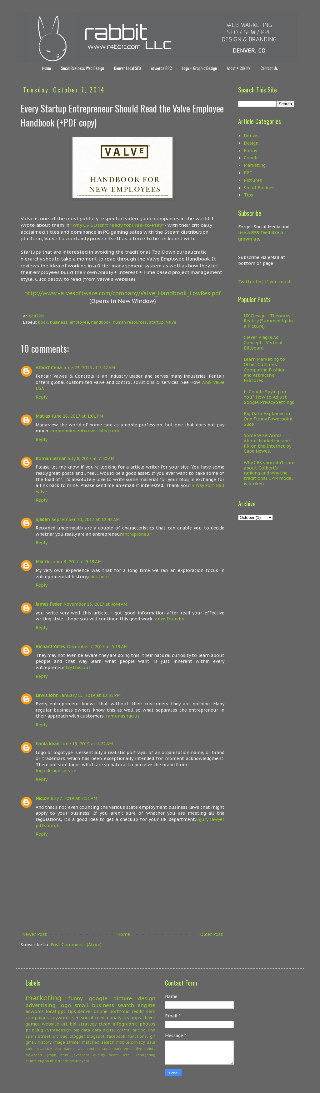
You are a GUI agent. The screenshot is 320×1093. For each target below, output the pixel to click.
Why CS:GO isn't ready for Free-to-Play (117, 225)
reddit (138, 1011)
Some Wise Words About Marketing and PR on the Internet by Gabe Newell (267, 443)
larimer (73, 1042)
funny (75, 998)
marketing (44, 997)
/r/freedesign (58, 1029)
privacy (138, 1042)
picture (122, 998)
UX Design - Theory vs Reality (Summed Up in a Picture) (268, 321)
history (45, 1042)
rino (151, 1029)
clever (148, 1018)
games (33, 1024)
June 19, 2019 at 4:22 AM (87, 744)
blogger (77, 1036)
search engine (136, 1005)
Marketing (255, 165)
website (50, 1024)
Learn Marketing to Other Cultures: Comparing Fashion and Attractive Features (265, 369)
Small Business (260, 188)
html (64, 1055)
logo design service (56, 770)
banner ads (74, 1048)
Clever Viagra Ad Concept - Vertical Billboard (263, 343)
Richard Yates (50, 646)
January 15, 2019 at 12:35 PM (90, 695)
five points (145, 1048)
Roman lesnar (51, 458)
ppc (62, 1011)
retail (127, 1055)
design (146, 998)
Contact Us (269, 68)
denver (85, 1011)
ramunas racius (123, 716)
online (101, 1011)
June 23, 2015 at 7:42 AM (89, 367)
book (43, 322)
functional (138, 1036)
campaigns (37, 1018)
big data (81, 1029)
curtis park (111, 1048)
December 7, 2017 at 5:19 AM (97, 646)
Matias (43, 416)
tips (72, 1011)
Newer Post (34, 934)
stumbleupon (37, 1061)
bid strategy (83, 1024)
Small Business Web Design (82, 68)
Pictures (253, 180)
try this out (78, 667)
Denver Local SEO (127, 68)
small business (94, 1005)
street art (48, 1036)
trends (63, 1061)
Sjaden (43, 519)
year (85, 1061)
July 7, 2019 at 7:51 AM (74, 798)
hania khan (47, 744)
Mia (39, 561)
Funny (250, 150)
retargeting (145, 1055)
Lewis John (47, 695)
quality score (106, 1055)
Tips (248, 195)
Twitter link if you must (264, 282)
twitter (75, 1061)
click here (98, 576)
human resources (130, 322)
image (59, 1042)
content (93, 1048)
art (64, 1024)
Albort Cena (49, 367)
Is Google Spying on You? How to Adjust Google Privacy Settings (269, 397)
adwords (35, 1011)
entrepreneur (136, 534)
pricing (139, 1029)
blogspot (96, 1036)
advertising (41, 1005)
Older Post (211, 934)
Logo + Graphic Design (199, 68)
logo (65, 1005)
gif (152, 1036)
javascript (80, 1055)
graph (51, 1055)
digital (109, 1029)
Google (251, 158)
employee (79, 322)
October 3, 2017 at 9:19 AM (73, 561)
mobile (122, 1042)
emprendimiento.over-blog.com (84, 431)
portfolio (119, 1011)
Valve (171, 322)
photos (147, 1024)
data (96, 1029)
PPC (248, 173)
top (57, 1048)
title (53, 1061)
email (129, 1048)
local (51, 1011)
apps (136, 1018)
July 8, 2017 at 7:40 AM (91, 458)
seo (76, 1018)
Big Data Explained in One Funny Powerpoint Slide (268, 419)
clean (104, 1024)
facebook (116, 1036)
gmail (31, 1042)
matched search (98, 1042)
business (59, 322)
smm (30, 1048)
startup (156, 322)
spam (31, 1036)
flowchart (34, 1055)
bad (64, 1036)
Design (251, 143)
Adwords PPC (161, 68)
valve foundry (169, 619)
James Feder (49, 604)
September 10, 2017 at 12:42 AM (86, 519)
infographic (125, 1024)
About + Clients (239, 68)
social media (94, 1018)
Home (46, 68)
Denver (251, 135)
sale (151, 1042)
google (98, 998)
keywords (60, 1018)
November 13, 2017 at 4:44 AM (95, 604)
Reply (42, 397)
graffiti (124, 1029)
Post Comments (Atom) (76, 944)
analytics (119, 1018)
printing (34, 1030)
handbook (101, 322)
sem (150, 1011)
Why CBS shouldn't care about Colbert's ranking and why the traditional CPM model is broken (269, 473)
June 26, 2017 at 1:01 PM (77, 416)
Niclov (42, 798)
